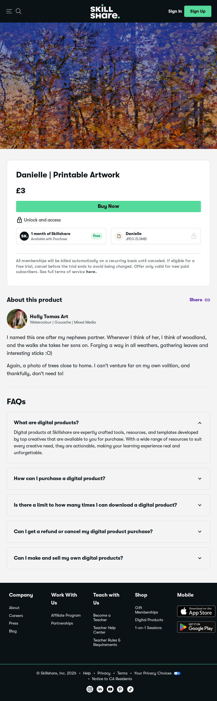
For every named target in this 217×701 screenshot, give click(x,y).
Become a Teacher (101, 617)
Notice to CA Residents (112, 679)
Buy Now (108, 206)
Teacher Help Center (104, 630)
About (14, 608)
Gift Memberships (146, 610)
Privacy (103, 673)
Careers (16, 616)
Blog (13, 631)
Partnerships (62, 623)
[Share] (200, 300)
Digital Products (149, 620)
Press (13, 623)
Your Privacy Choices (157, 673)
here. (91, 271)
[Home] (105, 11)
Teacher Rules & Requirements (106, 642)
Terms (122, 673)
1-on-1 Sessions (148, 628)
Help (87, 673)
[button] (9, 11)
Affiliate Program (66, 615)
